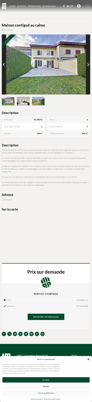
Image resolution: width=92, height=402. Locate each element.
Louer (12, 6)
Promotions (34, 6)
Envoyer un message (46, 317)
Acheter (21, 6)
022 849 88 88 (82, 306)
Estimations (48, 6)
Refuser (46, 386)
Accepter (46, 380)
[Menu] (87, 6)
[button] (88, 359)
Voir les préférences (46, 393)
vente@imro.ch (82, 300)
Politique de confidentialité (52, 399)
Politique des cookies (37, 399)
